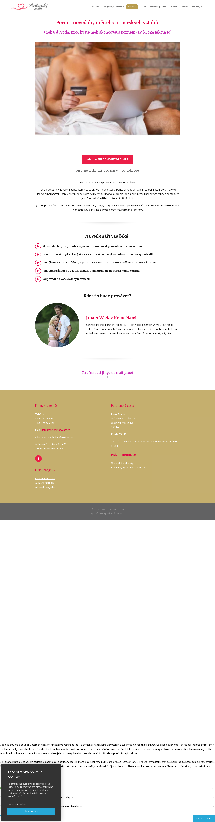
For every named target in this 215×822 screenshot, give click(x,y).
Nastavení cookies (16, 803)
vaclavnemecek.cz (44, 482)
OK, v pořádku (31, 811)
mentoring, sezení (158, 6)
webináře (132, 6)
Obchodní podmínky (122, 463)
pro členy (196, 6)
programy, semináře (113, 6)
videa (143, 6)
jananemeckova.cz (45, 478)
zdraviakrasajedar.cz (46, 487)
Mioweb (120, 513)
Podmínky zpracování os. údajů (128, 467)
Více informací (14, 796)
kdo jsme (95, 6)
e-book (174, 6)
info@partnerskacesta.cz (56, 430)
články (185, 6)
